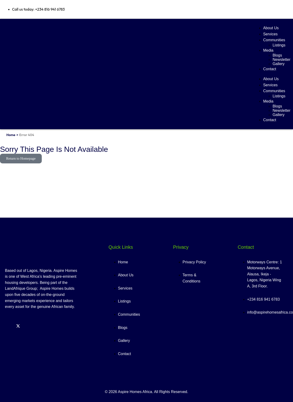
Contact (269, 69)
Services (270, 34)
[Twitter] (18, 326)
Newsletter (281, 60)
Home (10, 135)
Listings (278, 45)
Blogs (277, 55)
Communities (274, 40)
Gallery (278, 64)
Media (268, 50)
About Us (271, 28)
